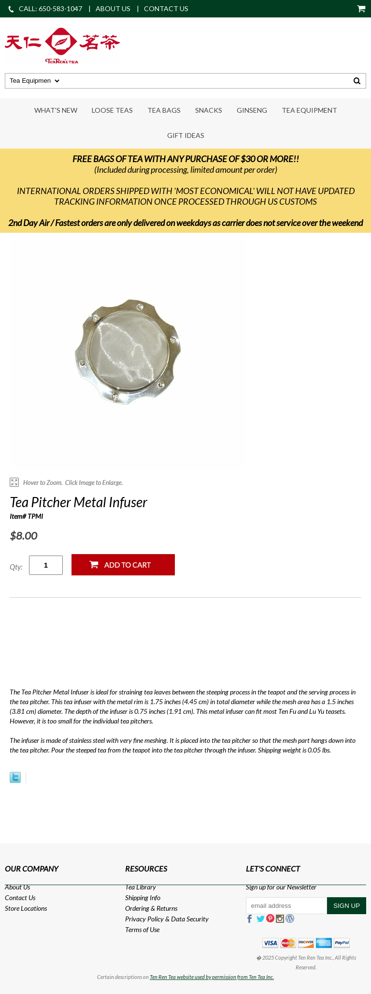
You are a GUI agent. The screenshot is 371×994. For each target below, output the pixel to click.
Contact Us (20, 897)
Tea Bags (164, 110)
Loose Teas (112, 110)
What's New (55, 110)
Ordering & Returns (151, 908)
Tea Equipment (309, 110)
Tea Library (140, 887)
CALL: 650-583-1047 (44, 8)
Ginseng (252, 110)
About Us (17, 887)
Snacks (208, 110)
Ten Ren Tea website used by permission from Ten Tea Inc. (212, 977)
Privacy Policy (144, 919)
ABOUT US (113, 8)
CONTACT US (166, 8)
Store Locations (26, 908)
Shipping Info (142, 897)
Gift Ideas (185, 135)
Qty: (16, 566)
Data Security (190, 919)
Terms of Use (142, 929)
